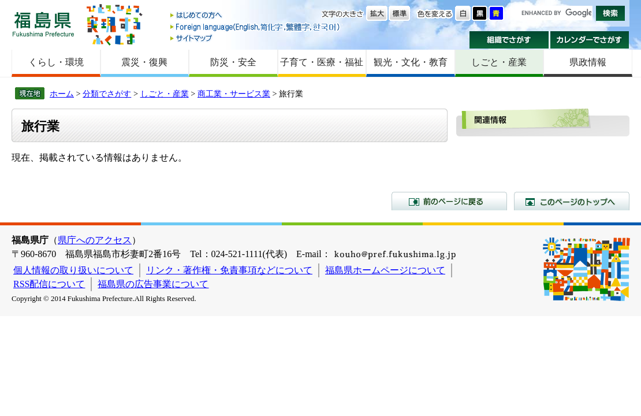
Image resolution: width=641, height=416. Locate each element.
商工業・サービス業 (233, 93)
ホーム (62, 93)
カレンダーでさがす (589, 40)
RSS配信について (49, 284)
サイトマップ (255, 37)
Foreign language (255, 26)
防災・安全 (233, 62)
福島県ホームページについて (385, 270)
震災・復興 (144, 62)
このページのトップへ (571, 201)
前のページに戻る (449, 201)
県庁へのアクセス (95, 240)
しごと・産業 (499, 62)
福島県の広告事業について (153, 284)
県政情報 (587, 62)
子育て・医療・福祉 (321, 62)
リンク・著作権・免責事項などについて (229, 270)
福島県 (43, 24)
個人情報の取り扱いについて (73, 270)
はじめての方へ (255, 15)
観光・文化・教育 (411, 62)
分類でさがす (107, 93)
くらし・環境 (56, 62)
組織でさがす (509, 40)
